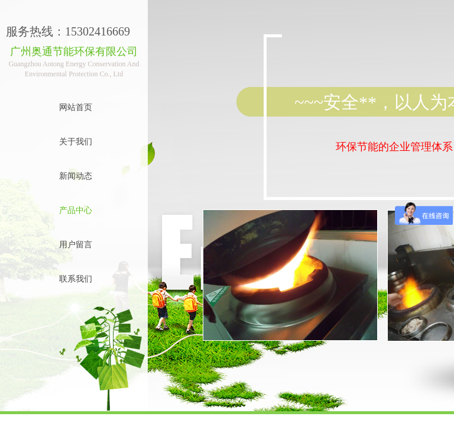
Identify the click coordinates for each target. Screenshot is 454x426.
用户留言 (75, 244)
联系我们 (75, 279)
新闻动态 (75, 176)
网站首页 (75, 107)
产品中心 (75, 210)
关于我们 (75, 141)
